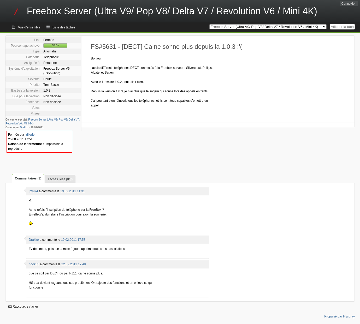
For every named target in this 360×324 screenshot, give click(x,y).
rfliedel (30, 134)
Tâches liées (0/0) (60, 179)
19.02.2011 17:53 (73, 240)
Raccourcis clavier (23, 306)
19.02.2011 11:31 (72, 191)
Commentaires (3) (28, 178)
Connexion (348, 3)
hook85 (34, 264)
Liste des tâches (63, 27)
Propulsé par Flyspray (339, 316)
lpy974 (33, 191)
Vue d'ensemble (29, 27)
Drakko (24, 127)
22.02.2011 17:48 (73, 264)
